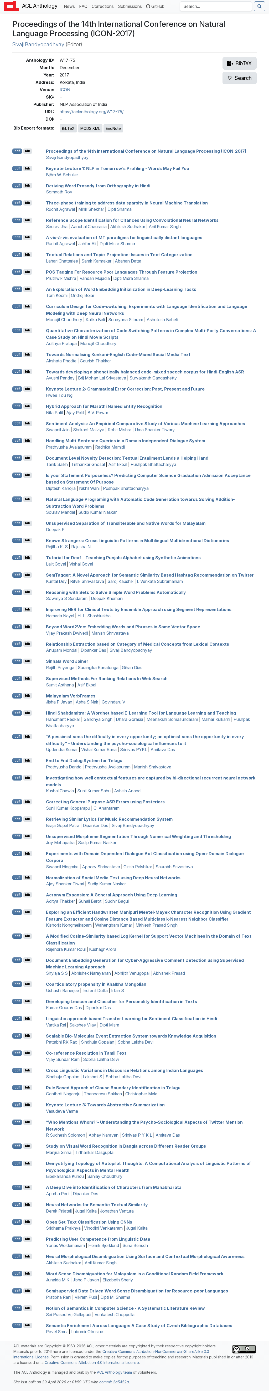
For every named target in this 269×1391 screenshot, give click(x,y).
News (70, 6)
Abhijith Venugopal (131, 973)
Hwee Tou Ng (59, 395)
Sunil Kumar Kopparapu (68, 808)
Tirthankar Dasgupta (94, 1152)
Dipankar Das (93, 650)
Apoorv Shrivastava (101, 866)
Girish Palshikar (137, 866)
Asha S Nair (87, 702)
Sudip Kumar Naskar (97, 512)
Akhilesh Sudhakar (127, 226)
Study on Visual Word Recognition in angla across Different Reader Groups (126, 1146)
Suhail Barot (89, 901)
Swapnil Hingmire (62, 866)
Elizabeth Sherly (117, 1279)
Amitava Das (163, 749)
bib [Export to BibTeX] (27, 151)
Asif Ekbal (117, 464)
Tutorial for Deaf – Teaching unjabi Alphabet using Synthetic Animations (123, 557)
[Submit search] (259, 6)
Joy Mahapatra (60, 842)
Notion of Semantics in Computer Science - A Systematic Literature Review (125, 1308)
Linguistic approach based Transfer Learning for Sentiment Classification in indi (131, 1018)
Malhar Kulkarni (215, 719)
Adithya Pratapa (61, 343)
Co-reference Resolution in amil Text (86, 1053)
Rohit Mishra (119, 429)
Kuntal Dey (56, 581)
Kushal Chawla (60, 790)
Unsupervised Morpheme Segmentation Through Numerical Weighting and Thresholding (138, 836)
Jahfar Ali (87, 243)
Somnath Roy (59, 191)
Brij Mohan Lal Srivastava (102, 378)
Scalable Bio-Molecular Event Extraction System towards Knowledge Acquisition (131, 1035)
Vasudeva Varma (62, 1111)
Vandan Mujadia (95, 278)
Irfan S (117, 990)
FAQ (84, 6)
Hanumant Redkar (63, 719)
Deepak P (55, 529)
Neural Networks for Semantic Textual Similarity (97, 1204)
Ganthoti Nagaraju (63, 1093)
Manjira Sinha (58, 1152)
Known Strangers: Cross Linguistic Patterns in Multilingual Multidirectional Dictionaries (137, 540)
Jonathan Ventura (117, 1211)
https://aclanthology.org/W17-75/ (92, 111)
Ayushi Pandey (60, 378)
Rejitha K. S (57, 546)
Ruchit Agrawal (60, 209)
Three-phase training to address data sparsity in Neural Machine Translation (127, 203)
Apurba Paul (57, 1193)
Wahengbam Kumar (113, 925)
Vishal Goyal (81, 564)
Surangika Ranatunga (98, 667)
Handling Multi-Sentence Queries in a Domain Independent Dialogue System (125, 440)
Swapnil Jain (58, 429)
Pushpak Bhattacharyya (153, 464)
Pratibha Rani (58, 1297)
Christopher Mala (141, 1093)
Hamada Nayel (60, 615)
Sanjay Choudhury (104, 1176)
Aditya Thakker (60, 901)
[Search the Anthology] (216, 6)
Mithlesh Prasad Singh (157, 925)
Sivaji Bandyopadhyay (38, 44)
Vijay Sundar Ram (63, 1059)
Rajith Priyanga (60, 667)
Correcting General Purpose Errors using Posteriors (105, 801)
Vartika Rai (56, 1025)
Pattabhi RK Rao (61, 1042)
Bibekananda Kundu (65, 1176)
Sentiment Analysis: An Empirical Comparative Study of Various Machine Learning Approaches (145, 423)
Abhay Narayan (103, 1135)
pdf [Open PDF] (17, 151)
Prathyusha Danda (63, 766)
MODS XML (90, 128)
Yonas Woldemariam (65, 1245)
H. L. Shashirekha (94, 615)
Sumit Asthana (60, 684)
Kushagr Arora (102, 949)
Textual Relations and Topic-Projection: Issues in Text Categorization (119, 254)
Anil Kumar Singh (165, 226)
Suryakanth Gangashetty (153, 378)
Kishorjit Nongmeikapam (69, 925)
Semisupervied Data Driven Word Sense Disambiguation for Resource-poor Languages (137, 1291)
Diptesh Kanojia (61, 488)
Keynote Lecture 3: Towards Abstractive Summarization (105, 1104)
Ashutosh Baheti (162, 319)
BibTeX (68, 128)
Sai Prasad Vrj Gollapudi (68, 1314)
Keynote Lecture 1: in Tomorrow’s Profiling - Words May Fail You (117, 168)
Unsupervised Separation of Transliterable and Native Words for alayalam (125, 523)
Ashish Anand (127, 790)
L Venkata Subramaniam (160, 581)
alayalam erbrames (70, 695)
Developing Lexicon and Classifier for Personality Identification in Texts (121, 1001)
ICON (65, 89)
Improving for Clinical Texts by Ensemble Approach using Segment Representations (138, 609)
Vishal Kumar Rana (99, 749)
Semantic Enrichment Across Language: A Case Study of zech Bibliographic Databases (139, 1325)
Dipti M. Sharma (115, 1297)
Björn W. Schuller (62, 174)
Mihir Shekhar (91, 209)
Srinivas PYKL (133, 749)
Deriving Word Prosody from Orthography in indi (98, 185)
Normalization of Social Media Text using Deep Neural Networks (113, 877)
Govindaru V (113, 702)
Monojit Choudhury (64, 319)
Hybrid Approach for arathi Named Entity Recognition (104, 406)
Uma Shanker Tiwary (155, 429)
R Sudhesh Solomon (65, 1135)
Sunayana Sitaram (125, 319)
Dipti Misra (109, 1025)
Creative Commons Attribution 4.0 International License (92, 1362)
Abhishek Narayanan (91, 973)
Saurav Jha (57, 226)
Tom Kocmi (57, 295)
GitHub (155, 6)
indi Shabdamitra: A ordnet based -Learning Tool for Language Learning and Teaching (141, 713)
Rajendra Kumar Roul (66, 949)
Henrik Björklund (103, 1245)
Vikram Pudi (86, 1297)
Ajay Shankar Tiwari (65, 883)
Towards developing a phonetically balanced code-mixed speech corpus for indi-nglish (145, 371)
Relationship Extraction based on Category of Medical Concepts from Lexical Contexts (137, 643)
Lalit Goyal (56, 564)
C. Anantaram (107, 808)
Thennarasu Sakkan (103, 1093)
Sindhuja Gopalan (97, 1042)
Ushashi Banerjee (62, 990)
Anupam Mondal (61, 650)
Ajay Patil (75, 412)
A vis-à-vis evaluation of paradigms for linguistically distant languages (124, 237)
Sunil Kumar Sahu (94, 790)
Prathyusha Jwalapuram (69, 447)
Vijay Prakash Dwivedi (67, 633)
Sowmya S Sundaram (66, 598)
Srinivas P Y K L (137, 1135)
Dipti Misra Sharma (117, 243)
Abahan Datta (128, 261)
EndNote (113, 128)
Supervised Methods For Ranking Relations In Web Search (107, 678)
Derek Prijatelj (59, 1211)
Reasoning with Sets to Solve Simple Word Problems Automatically (116, 592)
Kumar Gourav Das (64, 1007)
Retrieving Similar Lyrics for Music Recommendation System (109, 819)
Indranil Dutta (95, 990)
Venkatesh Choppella (114, 1314)
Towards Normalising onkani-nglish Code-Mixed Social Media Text (118, 354)
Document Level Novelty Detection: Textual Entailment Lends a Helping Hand (127, 458)
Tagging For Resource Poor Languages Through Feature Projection (121, 272)
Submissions (131, 6)
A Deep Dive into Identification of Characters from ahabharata (114, 1187)
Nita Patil (54, 412)
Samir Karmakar (96, 261)
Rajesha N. (81, 546)
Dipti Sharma (119, 209)
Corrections (104, 6)
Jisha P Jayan (59, 702)
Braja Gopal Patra (62, 825)
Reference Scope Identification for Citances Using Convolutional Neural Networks (132, 220)
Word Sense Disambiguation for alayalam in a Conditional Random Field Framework (134, 1273)
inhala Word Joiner (67, 661)
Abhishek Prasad (169, 973)
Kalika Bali (95, 319)
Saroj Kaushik (120, 581)
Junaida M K (57, 1279)
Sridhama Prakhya (63, 1228)
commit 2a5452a (114, 1382)
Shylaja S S (57, 973)
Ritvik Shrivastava (87, 581)
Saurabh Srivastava (174, 866)
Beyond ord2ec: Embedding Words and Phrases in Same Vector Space (123, 626)
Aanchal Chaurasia (89, 226)
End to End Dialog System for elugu (84, 760)
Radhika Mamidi (110, 447)
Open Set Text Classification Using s (89, 1221)
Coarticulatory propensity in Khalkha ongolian (96, 984)
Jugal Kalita (86, 1211)
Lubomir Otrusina (87, 1331)
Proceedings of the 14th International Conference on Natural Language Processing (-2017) (146, 151)
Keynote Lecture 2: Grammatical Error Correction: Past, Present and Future (125, 389)
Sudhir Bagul (117, 901)
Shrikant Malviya (88, 429)
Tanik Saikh (57, 464)
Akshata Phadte (61, 360)
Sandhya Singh (98, 719)
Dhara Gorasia (129, 719)
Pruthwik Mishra (61, 278)
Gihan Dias (132, 667)
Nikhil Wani (89, 488)
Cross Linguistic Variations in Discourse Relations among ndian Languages (124, 1070)
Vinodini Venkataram (103, 1228)
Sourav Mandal (60, 512)
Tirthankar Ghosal (88, 464)
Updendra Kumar (62, 749)
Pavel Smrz (57, 1331)
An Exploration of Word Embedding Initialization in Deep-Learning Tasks (121, 289)
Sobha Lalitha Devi (135, 1042)
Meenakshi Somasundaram (172, 719)
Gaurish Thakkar (95, 360)
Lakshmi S (92, 1076)
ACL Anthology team (114, 1372)
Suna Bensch (135, 1245)
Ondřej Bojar (82, 295)
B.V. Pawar (97, 412)
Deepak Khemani (107, 598)
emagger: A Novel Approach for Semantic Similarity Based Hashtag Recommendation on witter (150, 575)
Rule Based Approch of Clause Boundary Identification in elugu (113, 1087)
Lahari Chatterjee (62, 261)
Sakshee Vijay (82, 1025)
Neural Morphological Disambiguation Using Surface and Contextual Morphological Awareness (145, 1256)
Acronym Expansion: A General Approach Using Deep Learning (111, 894)
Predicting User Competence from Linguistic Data (98, 1239)
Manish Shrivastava (110, 633)
